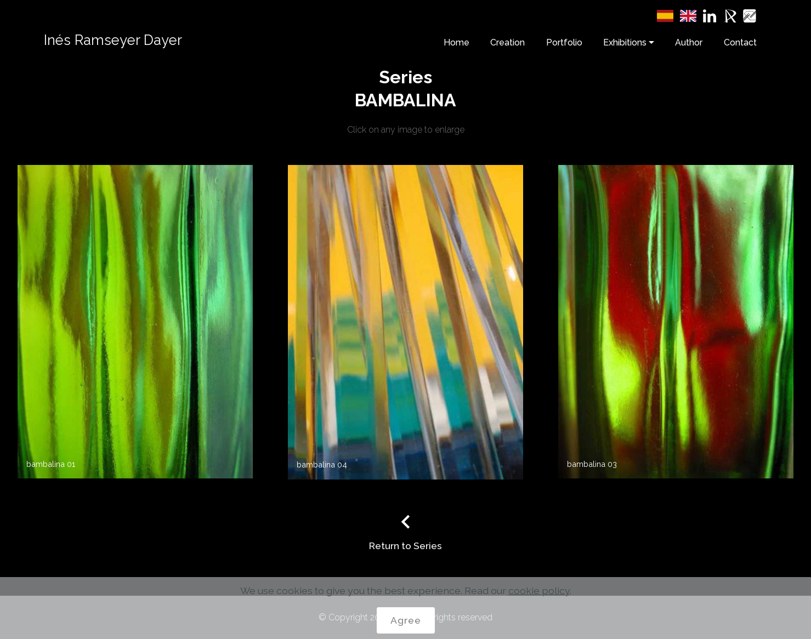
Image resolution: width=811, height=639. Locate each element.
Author (688, 42)
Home (456, 42)
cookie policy (539, 590)
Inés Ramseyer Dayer (113, 40)
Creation (507, 42)
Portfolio (564, 42)
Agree (405, 620)
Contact (740, 42)
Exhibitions (624, 42)
